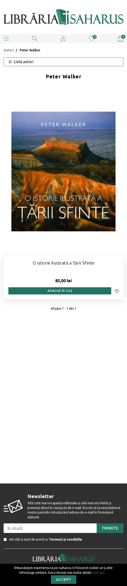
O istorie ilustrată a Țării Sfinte (63, 262)
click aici (98, 573)
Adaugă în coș (60, 290)
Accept (63, 579)
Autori (9, 50)
